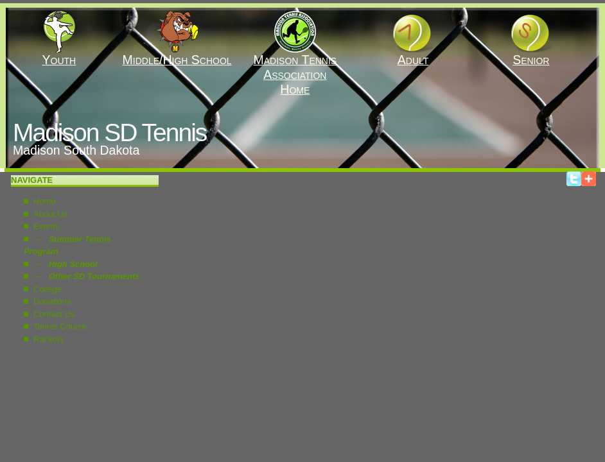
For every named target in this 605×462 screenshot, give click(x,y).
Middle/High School (177, 54)
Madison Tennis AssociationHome (295, 68)
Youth (59, 54)
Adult (413, 54)
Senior (531, 54)
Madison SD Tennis (109, 132)
